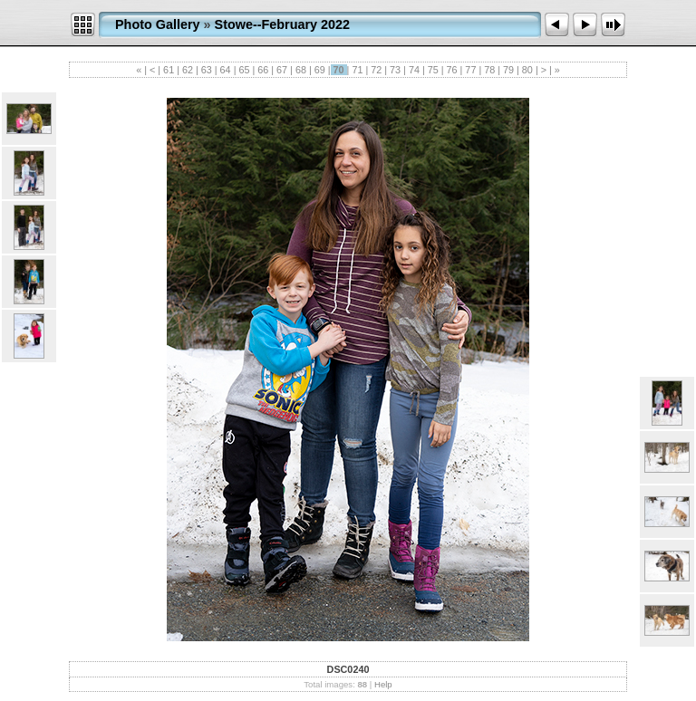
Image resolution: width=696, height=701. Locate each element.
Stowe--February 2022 (283, 24)
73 (395, 69)
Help (383, 684)
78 (489, 69)
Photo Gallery (157, 24)
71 (357, 69)
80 (527, 69)
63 (206, 69)
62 (187, 69)
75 (433, 69)
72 (376, 69)
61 (168, 69)
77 (470, 69)
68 (301, 69)
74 (414, 69)
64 (226, 69)
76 (452, 69)
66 (263, 69)
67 (282, 69)
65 (244, 69)
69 (320, 69)
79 (508, 69)
